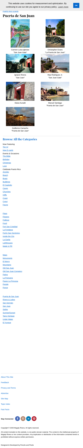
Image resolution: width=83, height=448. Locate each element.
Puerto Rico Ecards (11, 11)
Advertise (4, 393)
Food (5, 223)
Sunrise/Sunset (9, 313)
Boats (5, 179)
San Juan (7, 306)
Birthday (6, 159)
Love (5, 166)
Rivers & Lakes (9, 300)
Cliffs (5, 195)
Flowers (6, 217)
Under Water (8, 319)
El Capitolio (7, 185)
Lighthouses (8, 243)
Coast (5, 198)
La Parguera (8, 278)
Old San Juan (8, 268)
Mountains (7, 265)
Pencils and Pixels (27, 445)
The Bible (7, 156)
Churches (7, 192)
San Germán (8, 303)
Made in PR (7, 246)
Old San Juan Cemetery (12, 271)
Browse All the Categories (20, 139)
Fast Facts (5, 409)
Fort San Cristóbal (10, 227)
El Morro (6, 261)
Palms (5, 275)
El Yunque (7, 323)
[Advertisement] (41, 345)
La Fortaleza (8, 230)
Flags (5, 214)
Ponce (5, 288)
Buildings (6, 182)
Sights (5, 309)
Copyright (4, 428)
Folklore (6, 220)
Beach (5, 175)
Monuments (7, 258)
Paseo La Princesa (10, 281)
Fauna (5, 205)
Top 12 (5, 147)
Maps (5, 255)
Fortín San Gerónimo (11, 233)
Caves (5, 188)
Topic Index (5, 404)
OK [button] (76, 5)
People (5, 284)
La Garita (6, 240)
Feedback (5, 382)
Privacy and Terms (8, 388)
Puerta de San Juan (11, 296)
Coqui (5, 202)
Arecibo (6, 172)
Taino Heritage (9, 316)
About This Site (7, 377)
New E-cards (8, 150)
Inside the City (8, 236)
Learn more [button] (63, 7)
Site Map (4, 399)
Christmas (7, 163)
